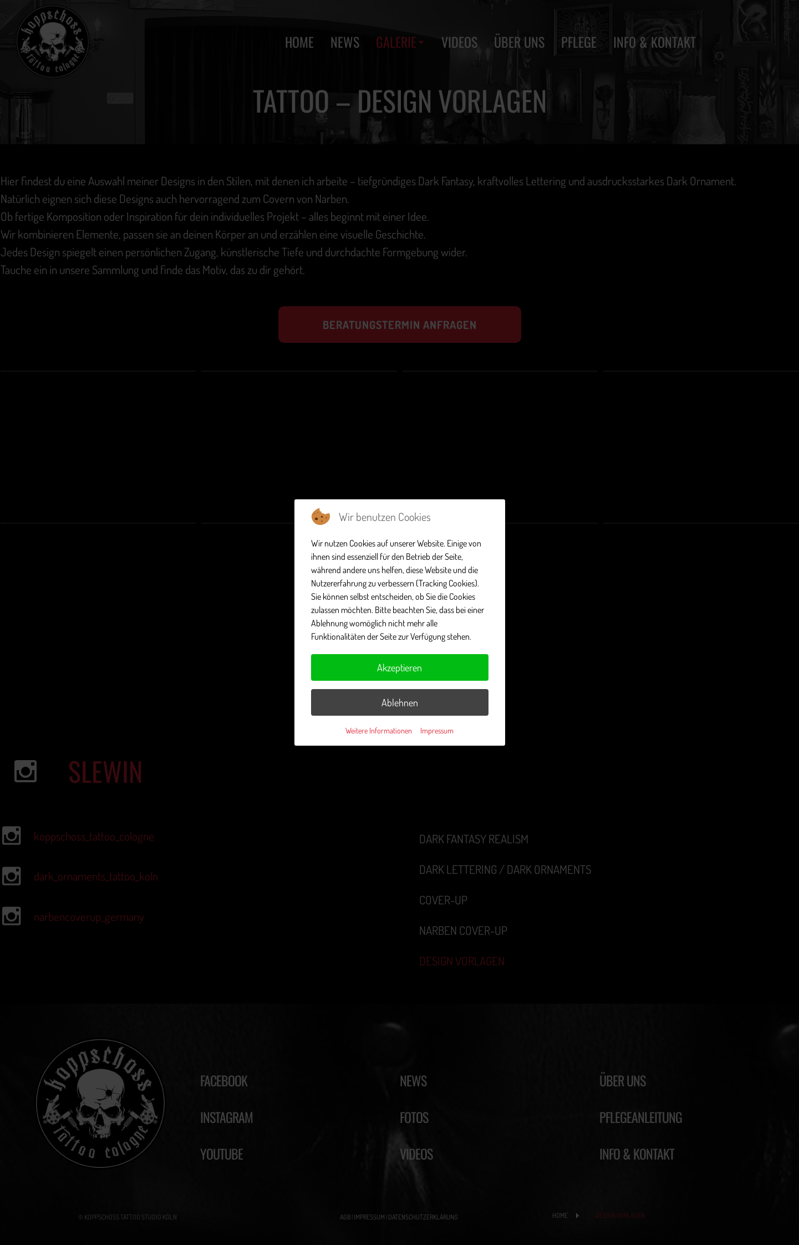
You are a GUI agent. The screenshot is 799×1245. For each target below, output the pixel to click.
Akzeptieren (399, 667)
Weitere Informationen (378, 730)
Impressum (437, 730)
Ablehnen (399, 702)
